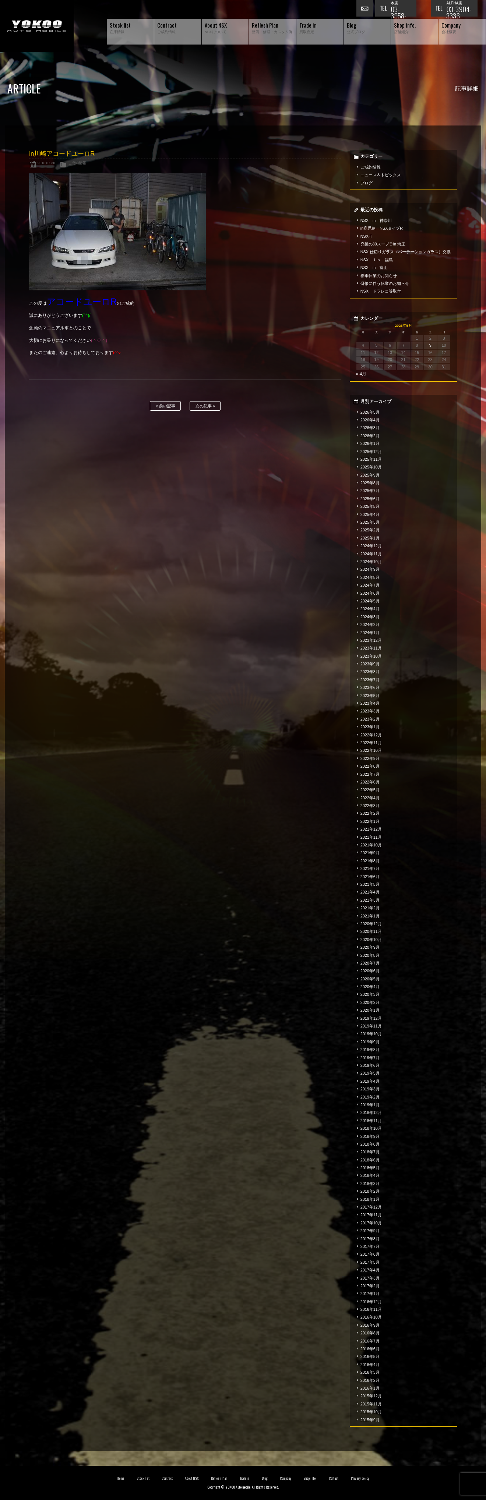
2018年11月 (371, 1120)
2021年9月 (370, 852)
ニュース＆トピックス (380, 175)
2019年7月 (370, 1057)
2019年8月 (370, 1049)
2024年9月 (370, 569)
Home (120, 1478)
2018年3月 (370, 1183)
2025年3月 (370, 522)
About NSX (192, 1478)
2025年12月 (371, 451)
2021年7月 (370, 868)
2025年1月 (370, 538)
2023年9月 (370, 664)
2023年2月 (370, 719)
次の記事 (205, 406)
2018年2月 (370, 1191)
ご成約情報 (77, 163)
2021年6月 (370, 876)
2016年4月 (370, 1364)
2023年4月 (370, 703)
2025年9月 (370, 475)
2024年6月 (370, 593)
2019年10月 (371, 1034)
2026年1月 (370, 443)
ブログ (366, 183)
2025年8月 (370, 483)
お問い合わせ (365, 9)
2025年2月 (370, 530)
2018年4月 (370, 1175)
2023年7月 (370, 680)
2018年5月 (370, 1167)
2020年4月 (370, 986)
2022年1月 (370, 821)
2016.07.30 (46, 163)
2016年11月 (371, 1309)
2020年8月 (370, 955)
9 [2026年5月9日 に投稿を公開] (430, 345)
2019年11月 (371, 1026)
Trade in (245, 1478)
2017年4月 (370, 1270)
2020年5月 (370, 979)
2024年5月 (370, 601)
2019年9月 (370, 1042)
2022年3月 (370, 805)
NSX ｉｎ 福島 (376, 260)
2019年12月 (371, 1018)
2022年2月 (370, 813)
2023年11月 (371, 648)
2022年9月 (370, 758)
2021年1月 (370, 916)
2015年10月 (371, 1411)
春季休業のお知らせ (378, 275)
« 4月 (361, 373)
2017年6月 (370, 1254)
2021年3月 (370, 900)
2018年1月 (370, 1199)
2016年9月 (370, 1325)
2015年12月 (371, 1396)
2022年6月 (370, 782)
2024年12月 (371, 546)
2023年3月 (370, 711)
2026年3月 (370, 427)
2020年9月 (370, 947)
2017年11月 (371, 1215)
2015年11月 (371, 1404)
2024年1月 (370, 632)
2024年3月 (370, 617)
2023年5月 (370, 695)
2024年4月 (370, 608)
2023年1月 (370, 727)
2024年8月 (370, 577)
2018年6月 (370, 1160)
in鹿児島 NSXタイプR (381, 228)
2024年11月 (371, 554)
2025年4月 (370, 514)
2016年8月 (370, 1333)
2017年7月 (370, 1246)
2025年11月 (371, 459)
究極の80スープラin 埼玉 (382, 244)
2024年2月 (370, 624)
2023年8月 (370, 671)
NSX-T (366, 236)
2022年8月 (370, 766)
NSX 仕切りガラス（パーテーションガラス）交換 (405, 252)
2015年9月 (370, 1420)
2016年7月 (370, 1341)
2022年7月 (370, 774)
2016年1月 (370, 1388)
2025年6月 (370, 498)
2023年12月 (371, 640)
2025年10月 (371, 467)
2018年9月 (370, 1136)
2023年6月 (370, 687)
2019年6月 (370, 1065)
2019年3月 (370, 1089)
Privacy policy (360, 1478)
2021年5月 (370, 884)
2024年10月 (371, 561)
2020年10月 (371, 939)
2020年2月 (370, 1002)
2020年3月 (370, 994)
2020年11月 (371, 931)
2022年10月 (371, 750)
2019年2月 (370, 1097)
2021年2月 (370, 908)
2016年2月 (370, 1380)
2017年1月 (370, 1293)
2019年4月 (370, 1081)
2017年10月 (371, 1223)
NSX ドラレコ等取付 (380, 291)
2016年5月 (370, 1356)
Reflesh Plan (219, 1478)
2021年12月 (371, 829)
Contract (167, 1478)
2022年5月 (370, 790)
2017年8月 (370, 1239)
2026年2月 (370, 436)
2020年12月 (371, 923)
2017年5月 (370, 1262)
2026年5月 (370, 412)
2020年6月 (370, 971)
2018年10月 (371, 1128)
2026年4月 (370, 420)
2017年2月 (370, 1286)
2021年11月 (371, 837)
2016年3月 (370, 1372)
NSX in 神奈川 (376, 220)
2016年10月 (371, 1317)
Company (285, 1478)
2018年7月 (370, 1152)
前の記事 (165, 406)
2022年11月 (371, 742)
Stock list (143, 1478)
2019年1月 (370, 1105)
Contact (334, 1478)
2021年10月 (371, 845)
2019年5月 (370, 1073)
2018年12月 (371, 1112)
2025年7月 (370, 490)
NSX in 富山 (374, 267)
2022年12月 (371, 735)
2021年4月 (370, 892)
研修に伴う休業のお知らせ (384, 283)
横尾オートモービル (37, 26)
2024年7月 (370, 585)
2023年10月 (371, 656)
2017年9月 (370, 1230)
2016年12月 (371, 1301)
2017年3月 (370, 1278)
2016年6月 (370, 1349)
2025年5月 (370, 506)
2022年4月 (370, 798)
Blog (265, 1478)
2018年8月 (370, 1144)
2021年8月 (370, 861)
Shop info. (309, 1478)
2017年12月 (371, 1207)
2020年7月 (370, 963)
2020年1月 (370, 1010)
